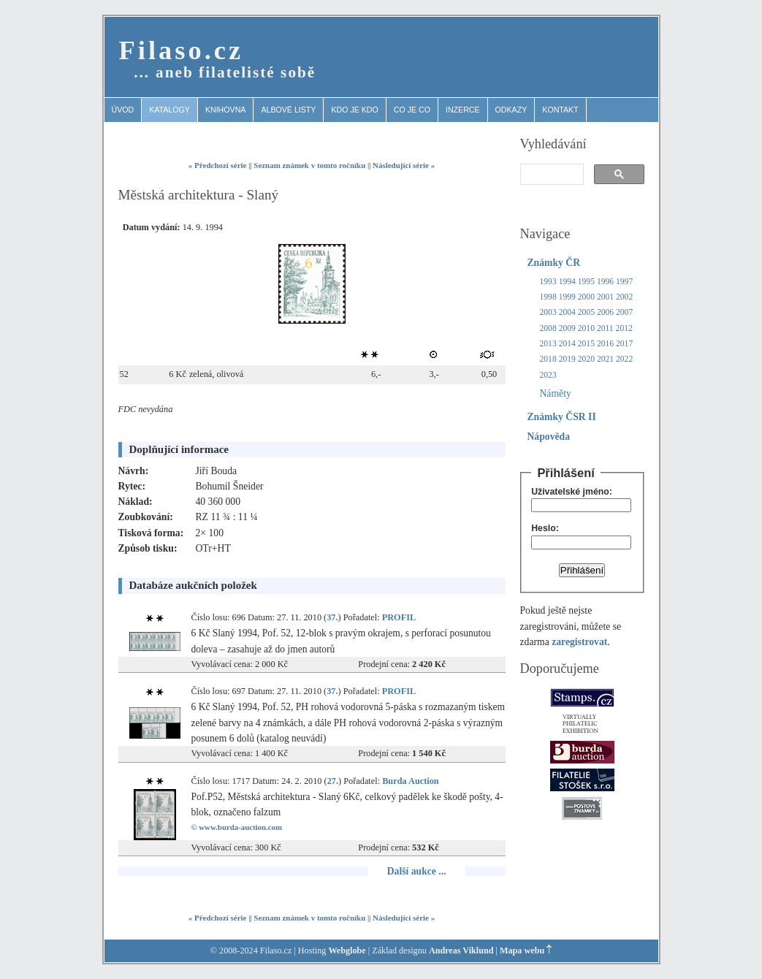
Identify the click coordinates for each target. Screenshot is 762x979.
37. (332, 617)
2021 (605, 359)
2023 (548, 375)
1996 (605, 281)
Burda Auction (410, 781)
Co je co (412, 109)
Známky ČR (554, 262)
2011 (605, 328)
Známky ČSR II (561, 416)
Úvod (123, 109)
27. (332, 781)
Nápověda (549, 436)
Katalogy (169, 109)
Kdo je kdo (354, 109)
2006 (605, 312)
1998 (548, 297)
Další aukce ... (416, 871)
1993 (548, 281)
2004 (567, 312)
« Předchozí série (217, 165)
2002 (624, 297)
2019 (567, 359)
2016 (605, 343)
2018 (548, 359)
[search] (550, 174)
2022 (624, 359)
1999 (567, 297)
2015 (586, 343)
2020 (586, 359)
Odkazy (511, 109)
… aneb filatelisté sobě (225, 72)
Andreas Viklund (461, 950)
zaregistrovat (579, 641)
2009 (567, 328)
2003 (548, 312)
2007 (624, 312)
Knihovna (225, 109)
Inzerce (463, 109)
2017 (624, 343)
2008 (548, 328)
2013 (548, 343)
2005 (586, 312)
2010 (586, 328)
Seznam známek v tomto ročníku (309, 165)
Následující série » (404, 165)
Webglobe (346, 950)
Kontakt (560, 109)
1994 (567, 281)
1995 (586, 281)
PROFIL (399, 617)
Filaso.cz (181, 50)
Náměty (555, 393)
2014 (567, 343)
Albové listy (288, 109)
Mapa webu (522, 950)
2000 (586, 297)
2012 (624, 328)
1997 (624, 281)
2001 (605, 297)
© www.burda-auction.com (237, 827)
